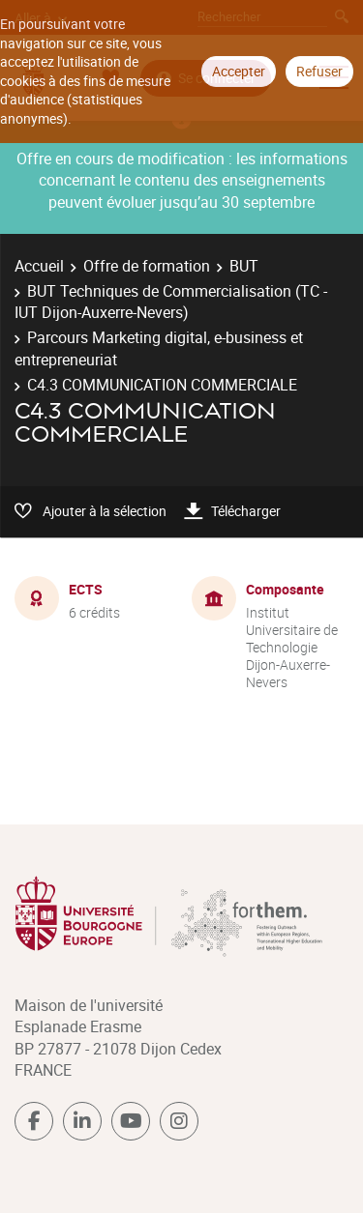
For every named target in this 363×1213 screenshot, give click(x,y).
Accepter (238, 71)
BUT (243, 265)
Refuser (319, 71)
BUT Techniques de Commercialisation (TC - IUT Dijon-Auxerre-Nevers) (171, 301)
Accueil (39, 265)
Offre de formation (146, 265)
